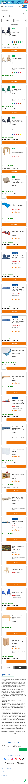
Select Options (14, 50)
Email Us (21, 763)
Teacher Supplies (18, 13)
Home (2, 13)
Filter (7, 20)
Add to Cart (16, 197)
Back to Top (25, 780)
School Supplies (9, 13)
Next (20, 667)
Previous (7, 667)
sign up (23, 749)
